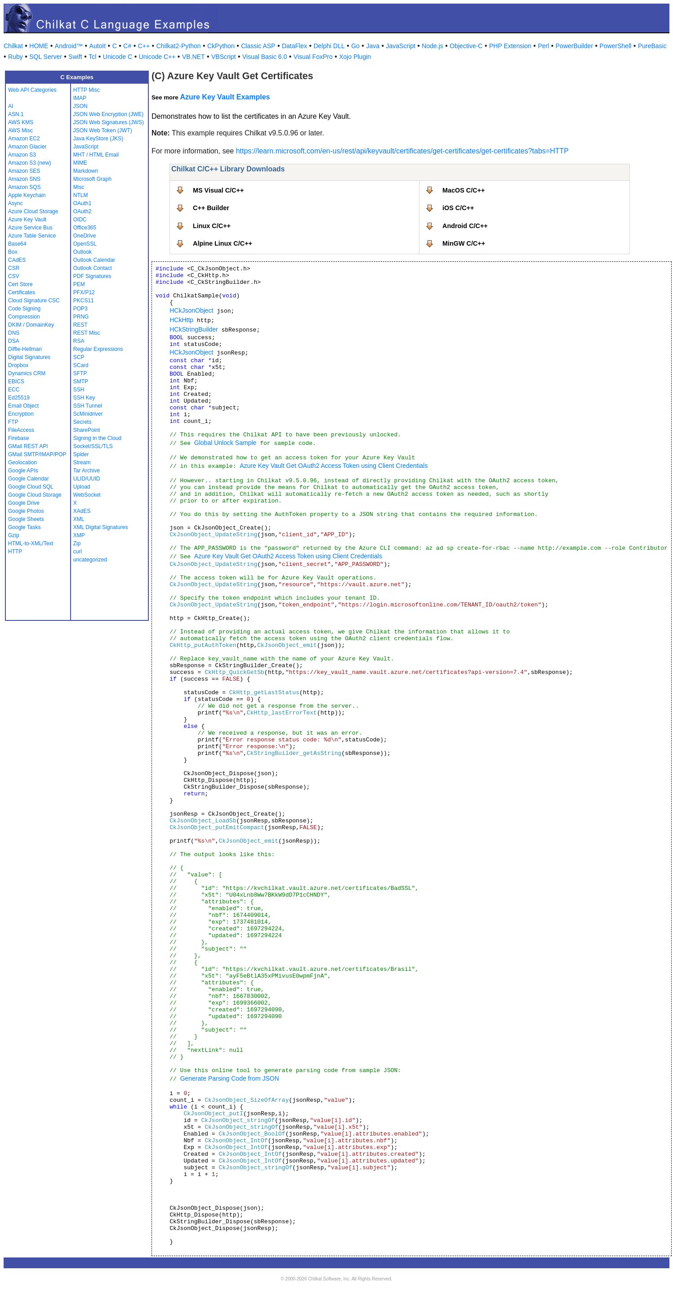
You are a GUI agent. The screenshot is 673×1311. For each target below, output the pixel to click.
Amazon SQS (24, 187)
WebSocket (87, 495)
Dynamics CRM (26, 373)
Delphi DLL (328, 45)
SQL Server (45, 56)
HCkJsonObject (191, 310)
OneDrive (84, 236)
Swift (75, 56)
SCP (79, 357)
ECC (13, 389)
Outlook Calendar (94, 260)
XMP (79, 535)
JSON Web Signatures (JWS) (108, 122)
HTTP (15, 551)
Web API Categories (32, 90)
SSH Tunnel (87, 406)
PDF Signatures (92, 276)
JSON (80, 106)
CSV (13, 276)
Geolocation (22, 462)
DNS (13, 333)
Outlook (82, 252)
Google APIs (23, 470)
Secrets (82, 422)
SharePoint (86, 430)
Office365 (84, 227)
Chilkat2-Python (178, 45)
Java (372, 45)
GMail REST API (28, 446)
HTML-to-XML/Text (30, 543)
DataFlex (294, 45)
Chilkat (13, 45)
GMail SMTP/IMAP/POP (37, 454)
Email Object (23, 406)
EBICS (16, 381)
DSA (13, 341)
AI (10, 106)
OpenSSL (85, 244)
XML (79, 519)
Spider (81, 454)
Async (15, 203)
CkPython (221, 45)
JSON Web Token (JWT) (102, 130)
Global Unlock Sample (225, 442)
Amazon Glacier (27, 147)
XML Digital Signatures (100, 527)
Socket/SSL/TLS (93, 446)
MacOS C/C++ (463, 190)
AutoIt (97, 45)
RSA (79, 341)
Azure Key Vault (27, 219)
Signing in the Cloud (97, 438)
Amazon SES (24, 171)
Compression (24, 317)
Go (355, 45)
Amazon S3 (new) (29, 163)
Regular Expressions (98, 349)
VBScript (223, 56)
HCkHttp (181, 319)
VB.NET (193, 56)
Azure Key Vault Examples (225, 97)
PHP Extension (510, 45)
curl (77, 551)
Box (13, 252)
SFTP (80, 373)
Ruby (15, 56)
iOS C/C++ (458, 207)
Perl (543, 45)
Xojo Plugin (355, 56)
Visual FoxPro (313, 56)
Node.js (432, 45)
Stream (82, 462)
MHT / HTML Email (96, 155)
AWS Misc (20, 130)
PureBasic (652, 45)
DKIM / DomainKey (31, 325)
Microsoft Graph (92, 179)
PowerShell (616, 45)
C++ (144, 45)
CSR (13, 268)
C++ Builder (211, 207)
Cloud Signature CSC (34, 300)
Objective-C (466, 45)
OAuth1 (82, 203)
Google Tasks (24, 527)
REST (80, 325)
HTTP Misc (86, 90)
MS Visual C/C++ (218, 190)
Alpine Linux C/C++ (222, 243)
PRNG (81, 317)
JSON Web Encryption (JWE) (108, 114)
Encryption (21, 414)
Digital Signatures (29, 357)
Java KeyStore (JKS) (98, 138)
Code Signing (24, 308)
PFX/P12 (84, 292)
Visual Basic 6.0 (264, 56)
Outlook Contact (92, 268)
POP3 (80, 308)
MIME (80, 163)
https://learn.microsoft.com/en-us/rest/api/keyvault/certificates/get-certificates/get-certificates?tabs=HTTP (402, 151)
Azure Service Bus (30, 227)
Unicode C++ (157, 56)
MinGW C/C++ (463, 243)
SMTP (80, 381)
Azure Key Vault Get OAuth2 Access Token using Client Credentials (334, 465)
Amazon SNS (24, 179)
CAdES (17, 260)
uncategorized (90, 560)
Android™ (69, 45)
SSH (79, 389)
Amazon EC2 (24, 138)
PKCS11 (83, 300)
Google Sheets (26, 519)
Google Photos (26, 511)
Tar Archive (86, 470)
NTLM (80, 195)
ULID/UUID (86, 479)
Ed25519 (19, 398)
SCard (81, 365)
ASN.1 (16, 114)
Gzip (13, 535)
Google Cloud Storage (35, 495)
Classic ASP (258, 45)
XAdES (82, 511)
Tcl (92, 56)
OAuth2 (82, 211)
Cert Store (20, 284)
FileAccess (21, 430)
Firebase (18, 438)
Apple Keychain (26, 195)
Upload (81, 487)
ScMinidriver (88, 414)
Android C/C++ (465, 225)
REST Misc (86, 333)
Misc (79, 187)
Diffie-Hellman (25, 349)
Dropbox (18, 365)
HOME (38, 45)
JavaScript (400, 45)
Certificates (21, 292)
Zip (77, 543)
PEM (79, 284)
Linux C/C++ (212, 225)
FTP (13, 422)
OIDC (80, 219)
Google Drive (24, 503)
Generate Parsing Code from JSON (229, 1078)
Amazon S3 (22, 155)
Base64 (17, 244)
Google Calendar (28, 479)
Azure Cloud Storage (33, 211)
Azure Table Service (32, 236)
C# (127, 45)
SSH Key (84, 398)
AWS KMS (20, 122)
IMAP (79, 98)
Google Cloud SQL (30, 487)
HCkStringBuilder (193, 329)
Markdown (85, 171)
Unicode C (117, 56)
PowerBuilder (574, 45)
